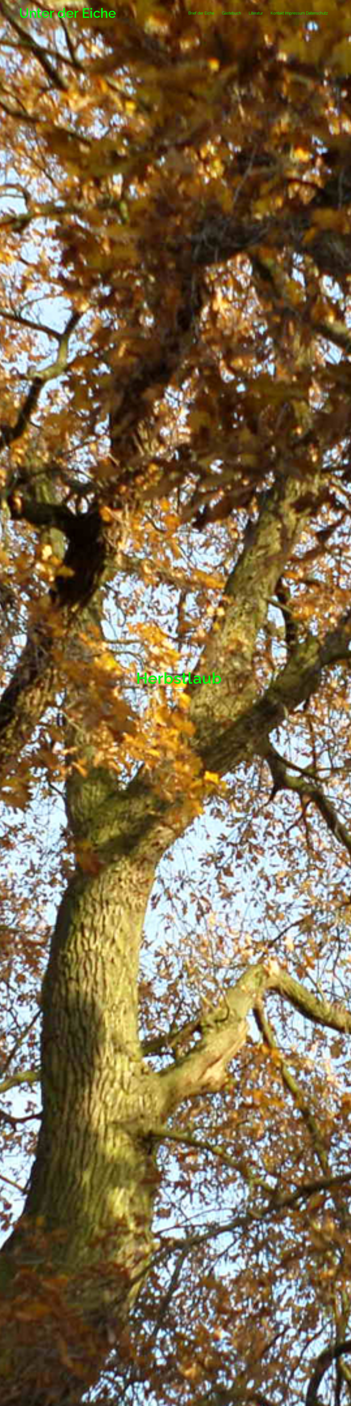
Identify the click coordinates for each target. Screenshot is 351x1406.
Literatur (256, 13)
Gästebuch (231, 13)
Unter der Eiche (67, 13)
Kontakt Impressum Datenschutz (299, 13)
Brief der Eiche (201, 13)
